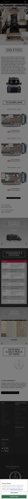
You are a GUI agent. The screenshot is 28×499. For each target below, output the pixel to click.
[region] (14, 489)
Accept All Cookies (14, 496)
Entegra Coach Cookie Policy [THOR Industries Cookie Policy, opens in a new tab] (16, 489)
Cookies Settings (14, 493)
